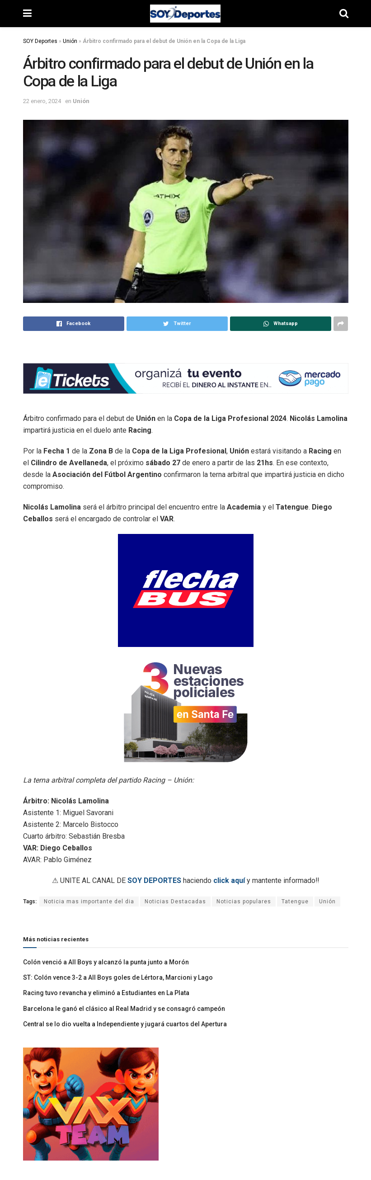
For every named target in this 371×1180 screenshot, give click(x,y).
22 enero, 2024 (42, 101)
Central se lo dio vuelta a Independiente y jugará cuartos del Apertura (125, 1024)
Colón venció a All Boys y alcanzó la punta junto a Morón (106, 962)
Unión (70, 41)
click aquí (229, 880)
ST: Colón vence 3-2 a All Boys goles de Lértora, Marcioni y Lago (118, 977)
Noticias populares (243, 901)
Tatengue (295, 901)
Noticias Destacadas (175, 901)
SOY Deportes (40, 41)
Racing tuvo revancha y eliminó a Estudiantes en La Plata (106, 992)
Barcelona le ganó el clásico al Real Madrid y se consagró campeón (124, 1008)
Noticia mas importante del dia (89, 901)
